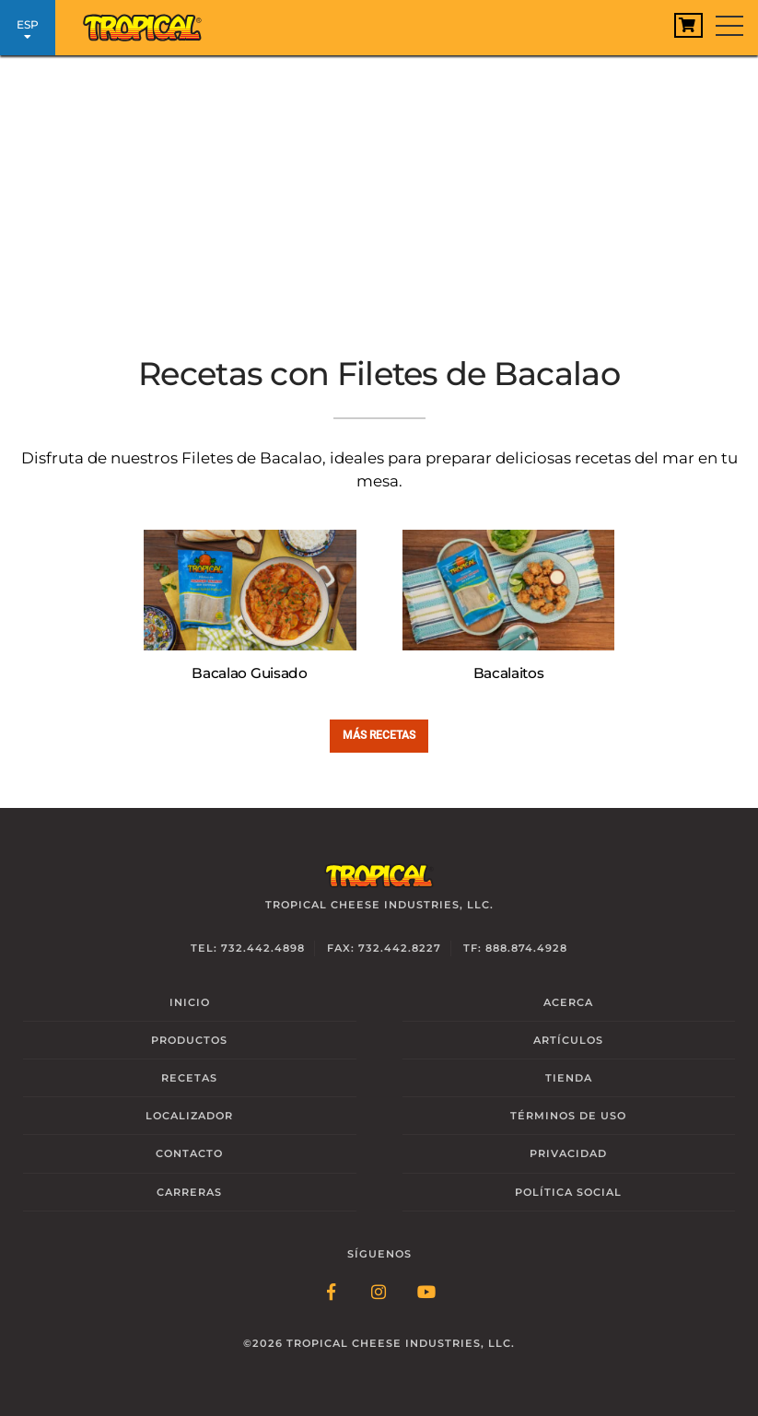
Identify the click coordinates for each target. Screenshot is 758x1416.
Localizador (189, 1115)
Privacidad (568, 1153)
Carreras (189, 1192)
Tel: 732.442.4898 (248, 948)
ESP (27, 30)
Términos (568, 1115)
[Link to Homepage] (142, 23)
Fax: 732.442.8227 (384, 948)
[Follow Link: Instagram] (379, 1293)
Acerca (568, 1002)
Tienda (568, 1077)
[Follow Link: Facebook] (332, 1293)
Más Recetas (379, 735)
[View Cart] (688, 25)
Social (568, 1192)
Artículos (568, 1040)
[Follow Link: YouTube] (427, 1293)
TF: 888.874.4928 (515, 948)
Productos (189, 1040)
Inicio (189, 1002)
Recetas (189, 1077)
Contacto (189, 1153)
